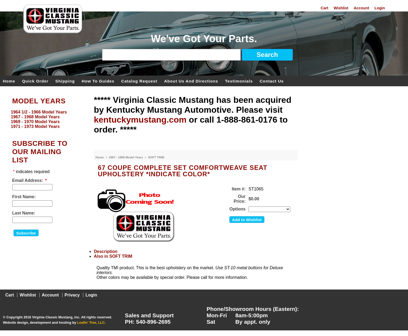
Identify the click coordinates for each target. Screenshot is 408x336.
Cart (324, 8)
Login (379, 8)
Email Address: (27, 180)
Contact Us (272, 81)
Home (9, 81)
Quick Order (35, 81)
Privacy (72, 295)
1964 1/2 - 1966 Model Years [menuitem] (39, 112)
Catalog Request (139, 81)
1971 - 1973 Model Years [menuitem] (35, 126)
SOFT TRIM (156, 157)
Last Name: (23, 213)
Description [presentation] (105, 251)
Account (361, 8)
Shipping (65, 81)
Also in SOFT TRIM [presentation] (113, 256)
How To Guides (98, 81)
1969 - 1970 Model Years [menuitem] (35, 121)
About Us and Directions (191, 81)
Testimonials (239, 81)
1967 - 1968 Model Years (126, 157)
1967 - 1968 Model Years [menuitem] (35, 117)
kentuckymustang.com (140, 119)
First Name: (24, 196)
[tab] (196, 251)
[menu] (45, 119)
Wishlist (341, 8)
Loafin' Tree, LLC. (91, 323)
